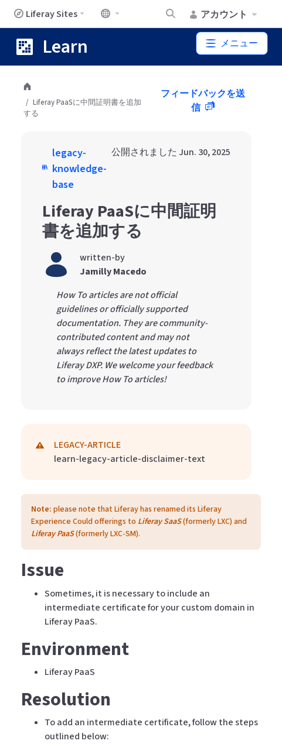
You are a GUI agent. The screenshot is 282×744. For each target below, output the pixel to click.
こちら (224, 451)
